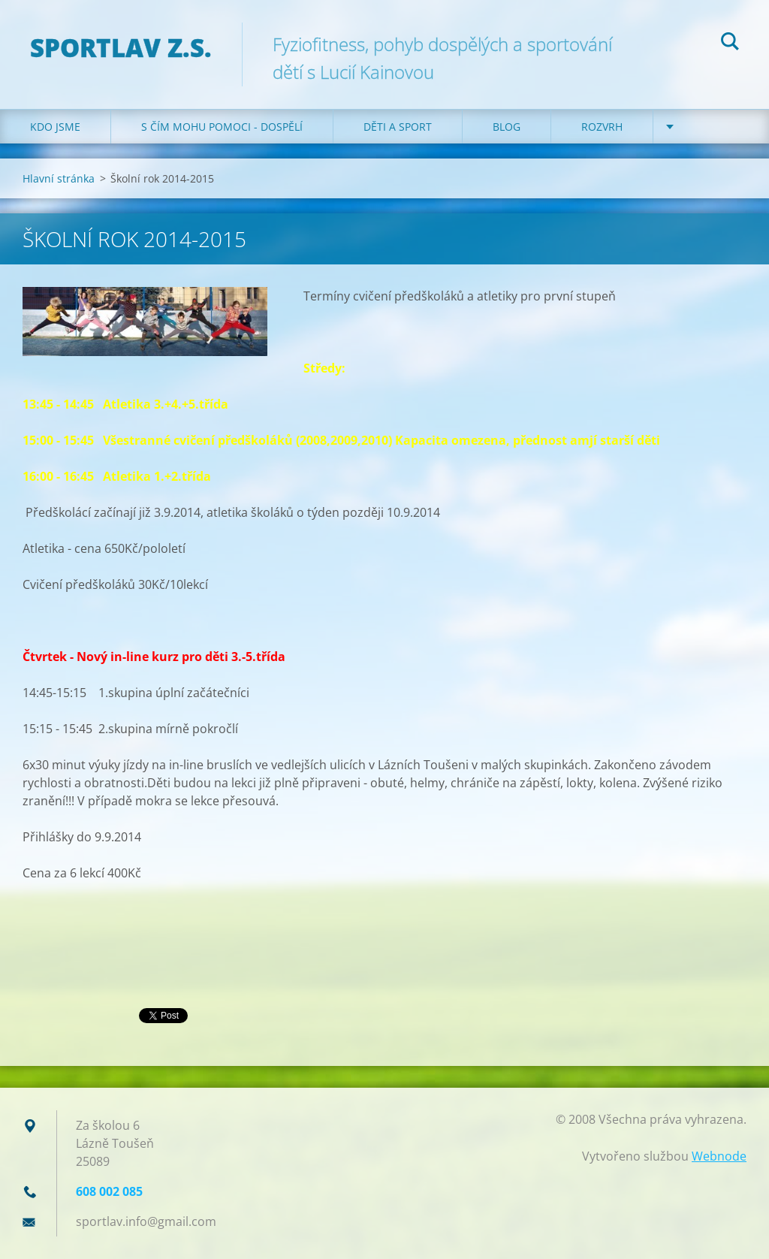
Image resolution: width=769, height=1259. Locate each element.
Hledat (730, 43)
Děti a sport (397, 126)
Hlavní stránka (59, 178)
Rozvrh (602, 126)
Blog (506, 126)
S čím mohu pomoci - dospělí (222, 126)
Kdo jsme (55, 126)
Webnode (719, 1156)
